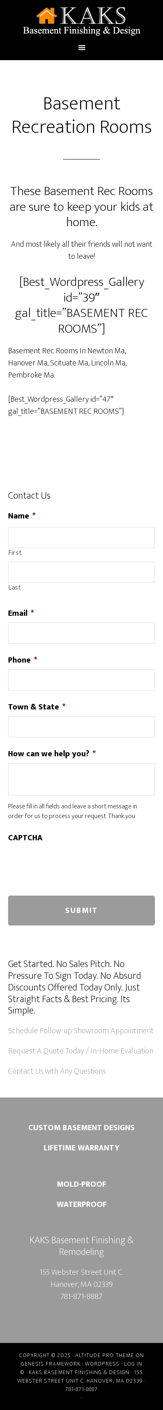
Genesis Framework (50, 1363)
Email (21, 613)
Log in (133, 1363)
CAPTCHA (25, 838)
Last (14, 588)
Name (22, 516)
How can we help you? (52, 754)
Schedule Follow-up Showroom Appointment (81, 1031)
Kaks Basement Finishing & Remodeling (81, 21)
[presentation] (69, 863)
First (14, 553)
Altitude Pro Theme (104, 1355)
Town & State (37, 707)
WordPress (102, 1363)
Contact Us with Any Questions (57, 1071)
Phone (22, 660)
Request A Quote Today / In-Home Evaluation (80, 1051)
